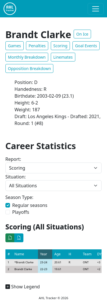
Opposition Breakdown (29, 68)
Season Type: (19, 197)
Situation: (15, 177)
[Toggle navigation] (96, 9)
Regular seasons (29, 205)
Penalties (37, 45)
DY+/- (101, 254)
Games (14, 45)
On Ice (82, 34)
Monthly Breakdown (27, 57)
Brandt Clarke (25, 262)
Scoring (60, 45)
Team (87, 254)
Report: (13, 159)
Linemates (63, 57)
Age (57, 254)
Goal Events (86, 45)
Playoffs (20, 212)
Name (19, 254)
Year (43, 254)
